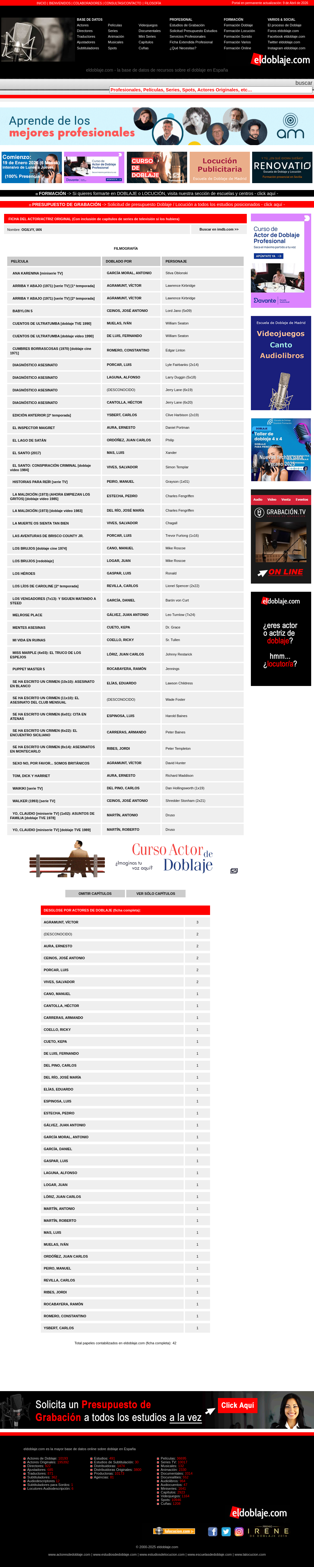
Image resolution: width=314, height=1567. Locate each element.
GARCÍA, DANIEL (121, 600)
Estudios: (99, 1458)
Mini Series (146, 36)
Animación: (168, 1470)
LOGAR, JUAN (119, 561)
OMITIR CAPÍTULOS (94, 893)
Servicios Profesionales (187, 36)
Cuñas (143, 48)
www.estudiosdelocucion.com (162, 1554)
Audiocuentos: (170, 1485)
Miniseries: (167, 1488)
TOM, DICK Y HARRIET (31, 776)
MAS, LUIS (115, 452)
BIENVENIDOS (60, 3)
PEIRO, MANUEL (120, 481)
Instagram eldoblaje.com (287, 48)
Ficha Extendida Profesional (191, 42)
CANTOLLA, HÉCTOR (124, 402)
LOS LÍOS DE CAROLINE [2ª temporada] (45, 586)
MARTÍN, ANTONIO (122, 815)
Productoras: (102, 1473)
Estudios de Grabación (187, 25)
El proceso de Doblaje (285, 25)
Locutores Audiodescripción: (48, 1488)
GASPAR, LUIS (119, 573)
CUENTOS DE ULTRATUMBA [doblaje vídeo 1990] (53, 336)
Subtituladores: (37, 1477)
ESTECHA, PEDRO (122, 496)
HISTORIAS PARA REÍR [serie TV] (40, 482)
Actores (83, 25)
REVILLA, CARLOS (122, 586)
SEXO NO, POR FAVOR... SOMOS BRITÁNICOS (51, 763)
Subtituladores (88, 48)
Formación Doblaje (238, 25)
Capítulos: (167, 1492)
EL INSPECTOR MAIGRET (34, 428)
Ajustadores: (35, 1470)
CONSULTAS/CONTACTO (123, 3)
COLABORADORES (87, 3)
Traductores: (35, 1473)
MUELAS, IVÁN (119, 323)
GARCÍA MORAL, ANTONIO (129, 273)
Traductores (86, 36)
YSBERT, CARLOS (122, 415)
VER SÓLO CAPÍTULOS (155, 893)
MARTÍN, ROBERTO (123, 829)
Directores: (34, 1466)
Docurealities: (170, 1477)
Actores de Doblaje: (41, 1458)
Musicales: (167, 1466)
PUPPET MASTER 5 (29, 669)
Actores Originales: (40, 1462)
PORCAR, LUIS (119, 365)
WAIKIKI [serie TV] (28, 788)
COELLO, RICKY (120, 640)
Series (113, 31)
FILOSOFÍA (153, 3)
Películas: (167, 1458)
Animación (116, 36)
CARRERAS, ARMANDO (126, 732)
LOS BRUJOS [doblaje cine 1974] (40, 548)
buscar (303, 83)
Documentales (149, 31)
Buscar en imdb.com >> (219, 229)
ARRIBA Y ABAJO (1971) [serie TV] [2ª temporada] (54, 298)
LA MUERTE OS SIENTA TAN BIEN (41, 523)
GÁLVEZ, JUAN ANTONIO (128, 615)
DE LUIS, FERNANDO (124, 336)
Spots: (164, 1500)
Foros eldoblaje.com (283, 31)
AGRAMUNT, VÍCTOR (124, 285)
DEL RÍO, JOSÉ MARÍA (125, 510)
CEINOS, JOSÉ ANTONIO (127, 311)
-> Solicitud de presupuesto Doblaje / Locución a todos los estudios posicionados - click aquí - (157, 204)
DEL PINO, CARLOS (123, 788)
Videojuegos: (169, 1496)
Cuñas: (165, 1503)
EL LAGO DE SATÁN (29, 440)
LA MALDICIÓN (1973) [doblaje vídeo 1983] (48, 511)
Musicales (115, 42)
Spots (112, 48)
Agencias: (100, 1477)
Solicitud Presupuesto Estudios (193, 31)
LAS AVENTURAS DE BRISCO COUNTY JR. (48, 536)
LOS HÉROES (24, 573)
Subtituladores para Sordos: (47, 1485)
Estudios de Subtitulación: (112, 1462)
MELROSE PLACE (27, 615)
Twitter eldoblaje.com (284, 42)
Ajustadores (86, 42)
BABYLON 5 (23, 311)
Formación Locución (239, 31)
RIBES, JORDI (118, 748)
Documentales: (171, 1473)
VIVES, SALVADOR (122, 467)
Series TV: (167, 1462)
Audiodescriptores (40, 1481)
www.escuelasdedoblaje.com (209, 1554)
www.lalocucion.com (250, 1554)
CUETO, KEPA (118, 627)
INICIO (42, 3)
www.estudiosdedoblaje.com (115, 1554)
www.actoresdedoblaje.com (69, 1554)
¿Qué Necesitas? (183, 48)
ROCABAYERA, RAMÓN (126, 669)
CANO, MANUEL (120, 548)
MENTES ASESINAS (29, 627)
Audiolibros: (168, 1481)
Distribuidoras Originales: (112, 1470)
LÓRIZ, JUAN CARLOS (125, 654)
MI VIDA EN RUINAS (29, 640)
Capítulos (145, 42)
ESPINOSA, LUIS (120, 716)
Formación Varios (237, 42)
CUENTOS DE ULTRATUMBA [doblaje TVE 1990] (52, 323)
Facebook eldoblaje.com (286, 36)
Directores (85, 31)
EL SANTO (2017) (27, 453)
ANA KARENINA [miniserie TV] (38, 273)
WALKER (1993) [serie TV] (34, 801)
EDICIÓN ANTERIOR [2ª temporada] (42, 415)
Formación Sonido (238, 36)
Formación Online (237, 48)
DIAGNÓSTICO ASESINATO (35, 365)
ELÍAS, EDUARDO (121, 683)
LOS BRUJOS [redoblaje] (33, 561)
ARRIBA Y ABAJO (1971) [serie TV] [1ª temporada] (54, 286)
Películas (115, 25)
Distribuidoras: (103, 1466)
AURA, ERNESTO (121, 427)
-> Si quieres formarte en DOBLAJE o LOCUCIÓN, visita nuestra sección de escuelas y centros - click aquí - (158, 193)
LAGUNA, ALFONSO (123, 377)
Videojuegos (147, 25)
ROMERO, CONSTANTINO (128, 350)
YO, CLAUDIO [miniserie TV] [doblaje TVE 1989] (52, 830)
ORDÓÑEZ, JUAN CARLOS (129, 440)
